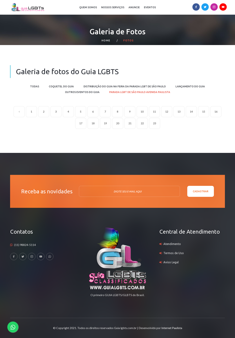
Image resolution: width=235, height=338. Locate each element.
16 (215, 111)
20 (117, 123)
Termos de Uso (173, 253)
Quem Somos (88, 7)
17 (80, 123)
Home (106, 40)
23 (154, 123)
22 (142, 123)
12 (166, 111)
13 (179, 111)
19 (105, 123)
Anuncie (134, 7)
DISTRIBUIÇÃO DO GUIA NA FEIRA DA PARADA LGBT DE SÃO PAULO (125, 86)
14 (191, 111)
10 (142, 111)
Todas (34, 86)
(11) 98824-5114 (25, 244)
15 (203, 111)
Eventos (150, 7)
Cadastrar (200, 191)
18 (93, 123)
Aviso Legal (171, 262)
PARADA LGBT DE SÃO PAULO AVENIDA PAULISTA (139, 92)
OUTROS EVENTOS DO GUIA (82, 92)
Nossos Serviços (112, 7)
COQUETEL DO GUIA (61, 86)
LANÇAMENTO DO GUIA (190, 86)
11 (154, 111)
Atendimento (172, 244)
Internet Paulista (171, 328)
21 (130, 123)
